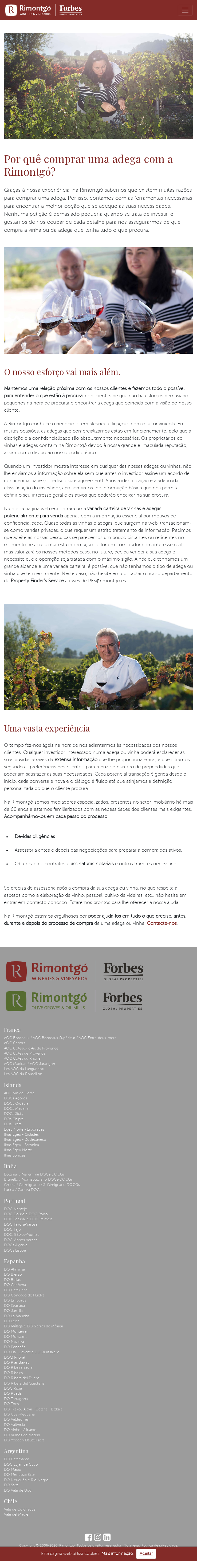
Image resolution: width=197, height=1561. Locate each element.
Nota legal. (132, 1545)
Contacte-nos (162, 923)
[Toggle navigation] (185, 10)
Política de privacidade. (159, 1545)
